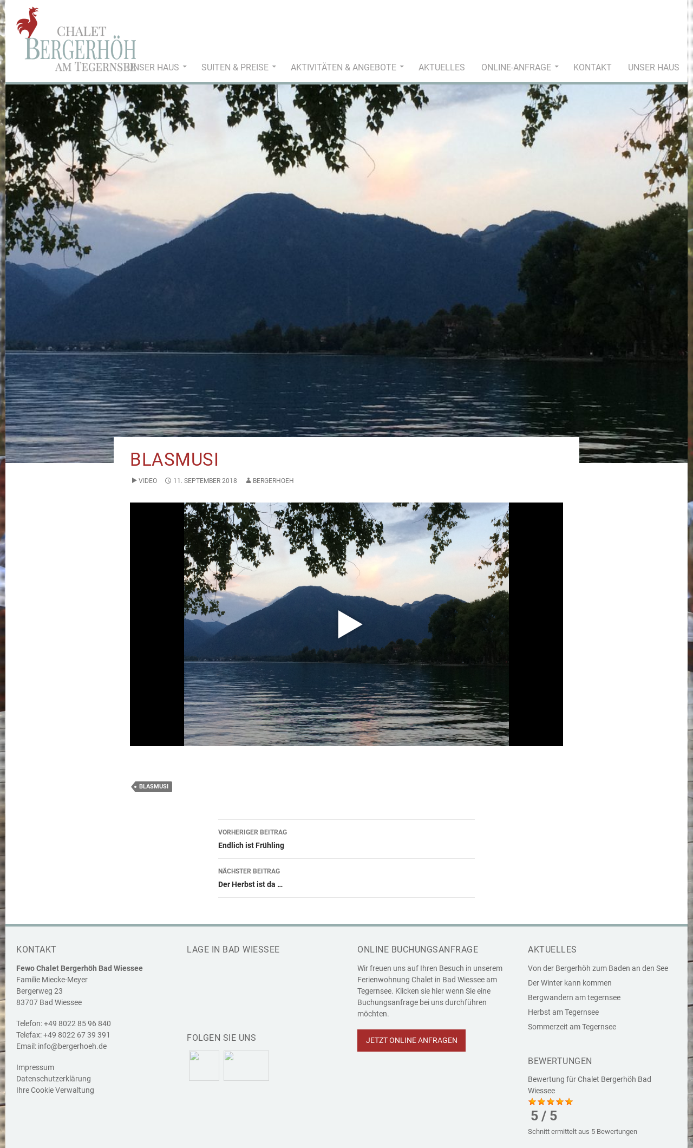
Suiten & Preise (235, 67)
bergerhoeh (273, 481)
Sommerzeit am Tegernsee (572, 1026)
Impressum (35, 1067)
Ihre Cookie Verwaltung (55, 1090)
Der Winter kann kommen (570, 983)
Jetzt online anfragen (411, 1040)
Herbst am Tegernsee (563, 1012)
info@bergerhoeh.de (72, 1046)
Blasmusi (153, 786)
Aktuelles (442, 67)
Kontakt (592, 67)
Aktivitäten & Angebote (343, 67)
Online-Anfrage (516, 67)
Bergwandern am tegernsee (574, 997)
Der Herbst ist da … (346, 877)
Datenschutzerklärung (53, 1078)
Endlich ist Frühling (346, 838)
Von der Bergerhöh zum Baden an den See (598, 968)
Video (148, 481)
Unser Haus (153, 67)
